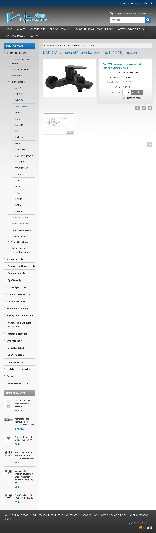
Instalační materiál (17, 333)
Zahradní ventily (16, 273)
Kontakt (34, 35)
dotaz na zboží (131, 97)
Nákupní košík (121, 13)
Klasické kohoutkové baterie (21, 61)
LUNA (17, 131)
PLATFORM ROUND (24, 155)
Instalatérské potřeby (18, 369)
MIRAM (18, 211)
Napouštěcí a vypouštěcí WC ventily (20, 324)
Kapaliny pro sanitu (18, 383)
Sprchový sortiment (17, 301)
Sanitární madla (16, 354)
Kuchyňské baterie (20, 217)
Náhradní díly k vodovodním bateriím (21, 250)
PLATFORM (20, 149)
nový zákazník (145, 3)
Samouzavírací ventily (18, 294)
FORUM (18, 118)
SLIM (17, 180)
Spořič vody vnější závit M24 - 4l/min (24, 496)
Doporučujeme (37, 29)
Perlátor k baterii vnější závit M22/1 (24, 439)
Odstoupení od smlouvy (131, 29)
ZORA (18, 174)
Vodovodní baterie (16, 52)
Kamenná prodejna (15, 35)
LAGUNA (19, 125)
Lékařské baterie (19, 236)
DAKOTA (19, 100)
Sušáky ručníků (15, 362)
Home (9, 29)
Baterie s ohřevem (20, 223)
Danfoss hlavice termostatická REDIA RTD (22, 403)
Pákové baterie (18, 81)
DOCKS (18, 112)
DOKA (18, 205)
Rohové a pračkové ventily (21, 266)
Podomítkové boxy (19, 242)
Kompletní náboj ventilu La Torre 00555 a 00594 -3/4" (25, 421)
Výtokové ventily (16, 258)
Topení (10, 376)
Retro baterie (18, 75)
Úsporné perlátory (16, 287)
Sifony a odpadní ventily (20, 315)
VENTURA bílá (21, 168)
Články (21, 29)
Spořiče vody (14, 280)
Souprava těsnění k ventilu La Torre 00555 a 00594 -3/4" (25, 455)
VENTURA (19, 162)
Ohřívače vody (14, 340)
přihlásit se (127, 3)
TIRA (17, 192)
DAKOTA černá (21, 106)
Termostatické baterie (21, 229)
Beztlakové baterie (20, 69)
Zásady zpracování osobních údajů (94, 29)
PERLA (17, 143)
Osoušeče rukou (16, 347)
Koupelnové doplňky (17, 308)
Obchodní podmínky (60, 29)
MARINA (19, 137)
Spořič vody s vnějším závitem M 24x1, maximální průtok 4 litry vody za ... (24, 476)
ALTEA (18, 88)
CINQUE (19, 94)
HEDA (17, 186)
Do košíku (137, 92)
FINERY (18, 199)
